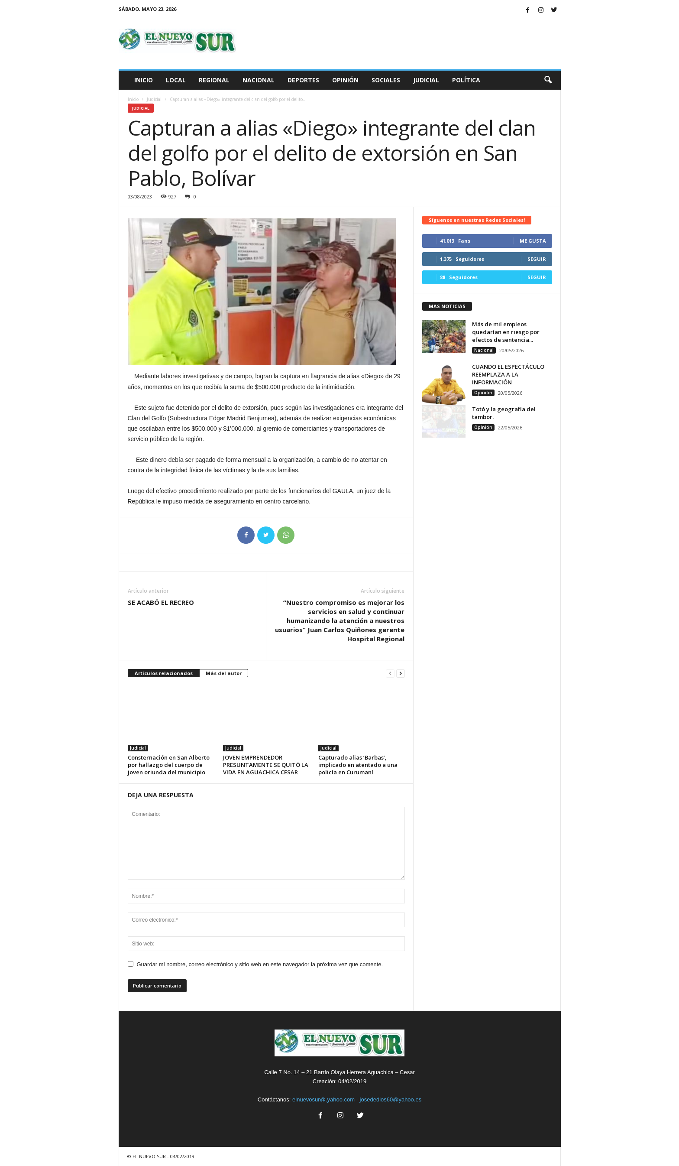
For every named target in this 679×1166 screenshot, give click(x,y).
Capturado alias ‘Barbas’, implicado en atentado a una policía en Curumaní (358, 765)
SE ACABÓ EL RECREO (161, 602)
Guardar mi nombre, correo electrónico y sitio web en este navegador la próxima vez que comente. (260, 964)
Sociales (386, 80)
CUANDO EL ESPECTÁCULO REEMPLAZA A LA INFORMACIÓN (508, 374)
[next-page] (400, 673)
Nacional (258, 80)
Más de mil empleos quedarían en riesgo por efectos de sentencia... (506, 332)
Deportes (303, 80)
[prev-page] (390, 673)
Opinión (345, 80)
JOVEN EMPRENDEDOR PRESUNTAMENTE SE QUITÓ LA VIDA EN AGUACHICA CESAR (265, 765)
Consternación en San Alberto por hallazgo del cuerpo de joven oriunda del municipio (169, 765)
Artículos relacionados (164, 673)
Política (466, 80)
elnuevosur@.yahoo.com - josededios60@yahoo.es (356, 1099)
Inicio (143, 80)
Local (176, 80)
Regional (214, 80)
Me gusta (533, 240)
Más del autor (224, 673)
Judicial (426, 80)
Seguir (536, 259)
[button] (547, 80)
